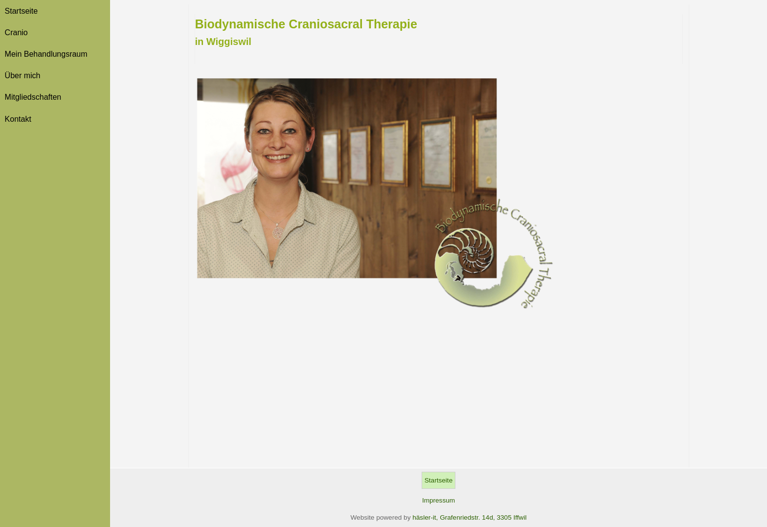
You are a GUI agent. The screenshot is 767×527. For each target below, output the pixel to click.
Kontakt (18, 119)
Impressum (438, 500)
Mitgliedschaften (33, 97)
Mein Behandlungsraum (46, 54)
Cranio (16, 32)
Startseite (21, 11)
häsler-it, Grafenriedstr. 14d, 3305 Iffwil (469, 517)
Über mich (23, 75)
